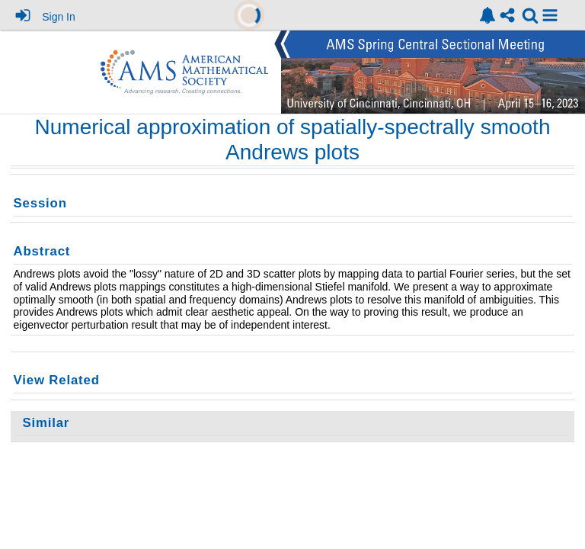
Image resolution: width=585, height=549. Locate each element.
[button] (550, 15)
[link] (487, 15)
